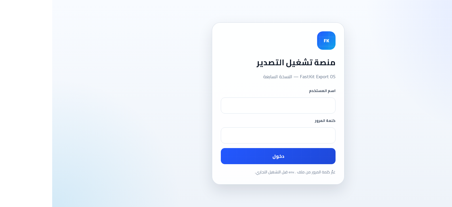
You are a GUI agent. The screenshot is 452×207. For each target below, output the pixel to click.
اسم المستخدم (270, 90)
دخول (226, 156)
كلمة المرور (273, 120)
